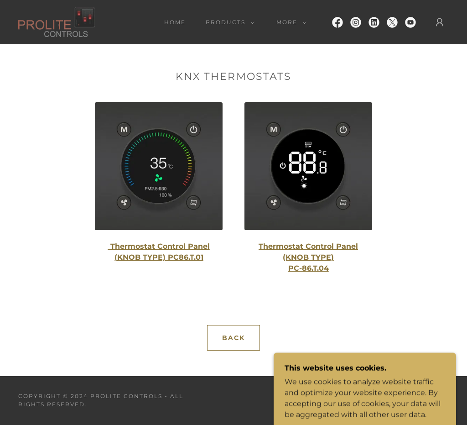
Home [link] (175, 22)
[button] (228, 22)
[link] (56, 21)
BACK (233, 338)
